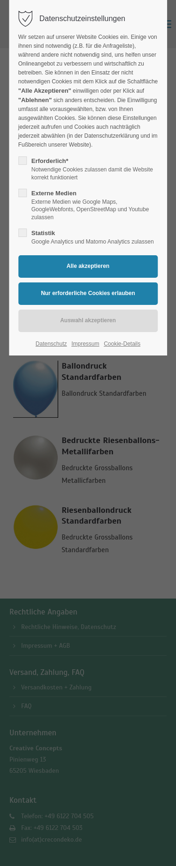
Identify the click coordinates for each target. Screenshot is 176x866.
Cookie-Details (122, 343)
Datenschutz (51, 343)
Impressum (85, 343)
